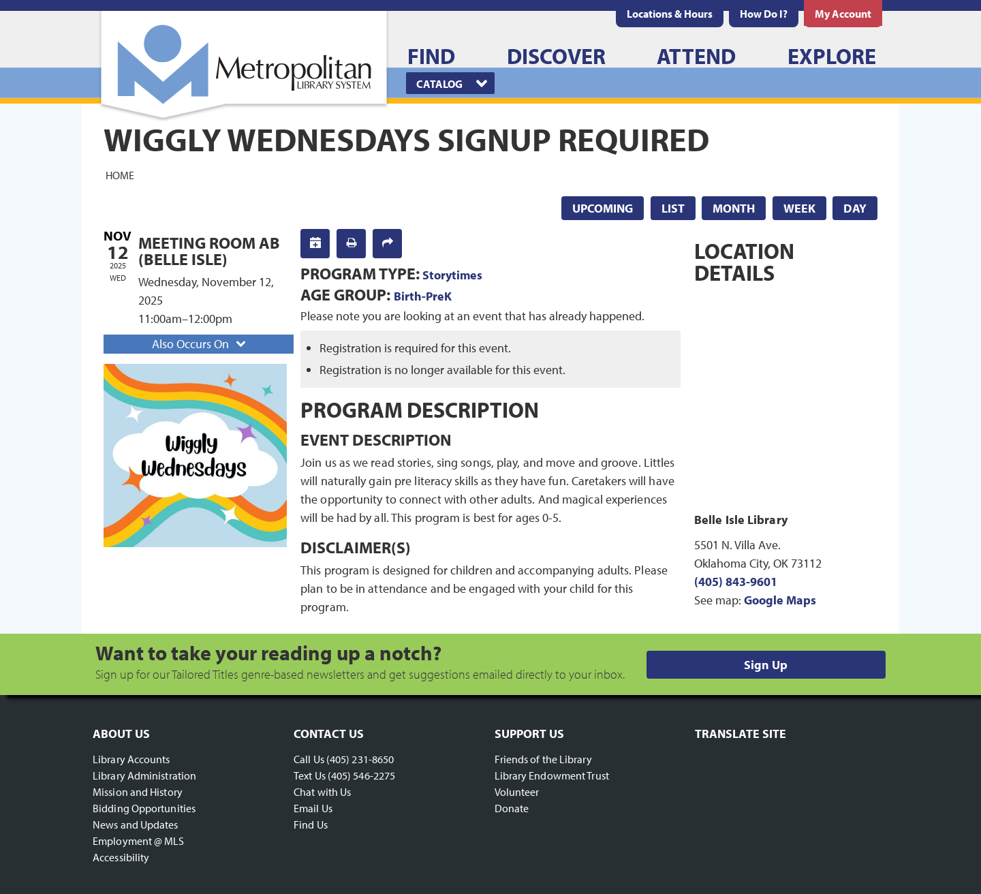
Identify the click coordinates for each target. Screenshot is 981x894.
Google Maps (780, 600)
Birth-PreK (423, 296)
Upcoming (602, 208)
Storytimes (452, 275)
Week (799, 208)
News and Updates (135, 824)
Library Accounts (131, 759)
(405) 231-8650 (360, 759)
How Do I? (764, 13)
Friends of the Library (543, 759)
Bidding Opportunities (144, 808)
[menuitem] (669, 13)
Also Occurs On (200, 344)
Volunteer (517, 792)
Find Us (311, 824)
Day (855, 208)
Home (120, 174)
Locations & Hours (670, 13)
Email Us (313, 808)
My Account (843, 13)
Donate (512, 808)
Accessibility (121, 857)
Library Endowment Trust (552, 775)
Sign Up (766, 665)
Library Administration (144, 775)
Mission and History (138, 792)
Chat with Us (322, 792)
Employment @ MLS (139, 841)
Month (734, 208)
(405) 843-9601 (735, 581)
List (673, 208)
